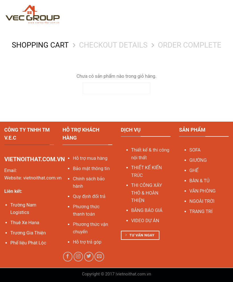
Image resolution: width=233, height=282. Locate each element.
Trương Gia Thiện (28, 233)
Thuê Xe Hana (24, 222)
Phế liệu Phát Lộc (28, 243)
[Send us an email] (99, 256)
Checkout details (113, 45)
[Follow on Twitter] (89, 256)
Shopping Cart (40, 45)
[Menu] (225, 14)
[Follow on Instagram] (78, 256)
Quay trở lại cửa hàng (116, 88)
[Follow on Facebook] (68, 256)
